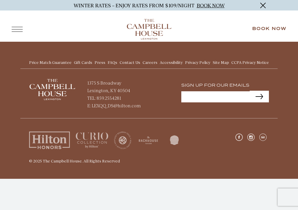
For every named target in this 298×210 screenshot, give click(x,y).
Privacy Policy (197, 61)
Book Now (269, 29)
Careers (150, 61)
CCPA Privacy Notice (250, 61)
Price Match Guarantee (50, 61)
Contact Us (130, 61)
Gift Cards (83, 61)
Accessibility (171, 61)
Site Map (221, 61)
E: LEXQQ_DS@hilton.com (114, 105)
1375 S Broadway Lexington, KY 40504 (108, 86)
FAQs (112, 61)
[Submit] (259, 96)
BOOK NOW (211, 5)
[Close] (263, 5)
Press (100, 61)
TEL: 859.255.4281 (104, 97)
